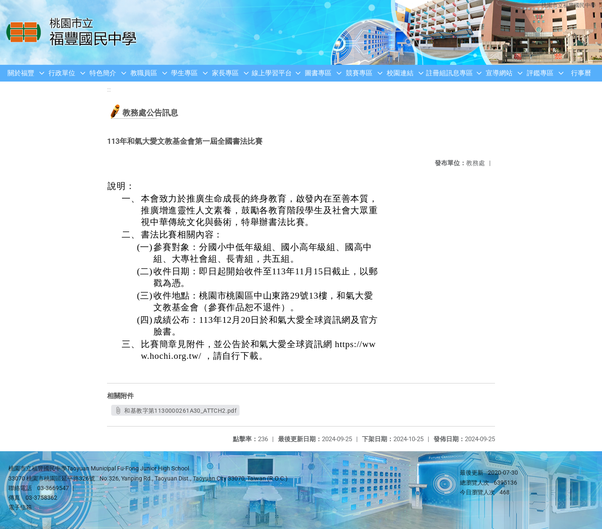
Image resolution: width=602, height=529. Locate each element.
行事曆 (581, 73)
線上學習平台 (272, 73)
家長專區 (225, 73)
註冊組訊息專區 (449, 73)
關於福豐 (21, 73)
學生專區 (184, 73)
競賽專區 (359, 73)
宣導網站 (499, 73)
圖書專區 (318, 73)
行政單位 (61, 73)
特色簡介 (102, 73)
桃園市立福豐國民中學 (568, 5)
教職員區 (143, 73)
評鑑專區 (540, 73)
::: (109, 90)
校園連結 (400, 73)
